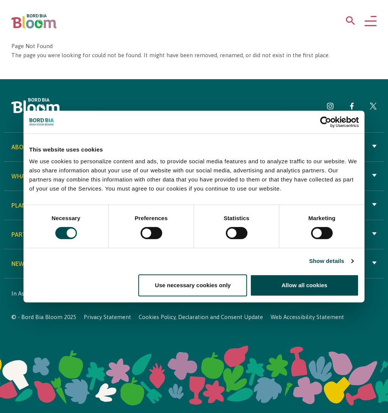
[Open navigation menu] (371, 22)
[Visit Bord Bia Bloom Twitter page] (373, 107)
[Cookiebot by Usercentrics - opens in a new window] (326, 122)
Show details (326, 261)
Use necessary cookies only (193, 285)
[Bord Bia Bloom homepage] (34, 21)
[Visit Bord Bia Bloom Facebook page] (352, 107)
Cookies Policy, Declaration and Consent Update (201, 317)
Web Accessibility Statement (307, 317)
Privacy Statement (107, 317)
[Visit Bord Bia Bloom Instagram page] (330, 107)
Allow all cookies (304, 285)
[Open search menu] (350, 22)
